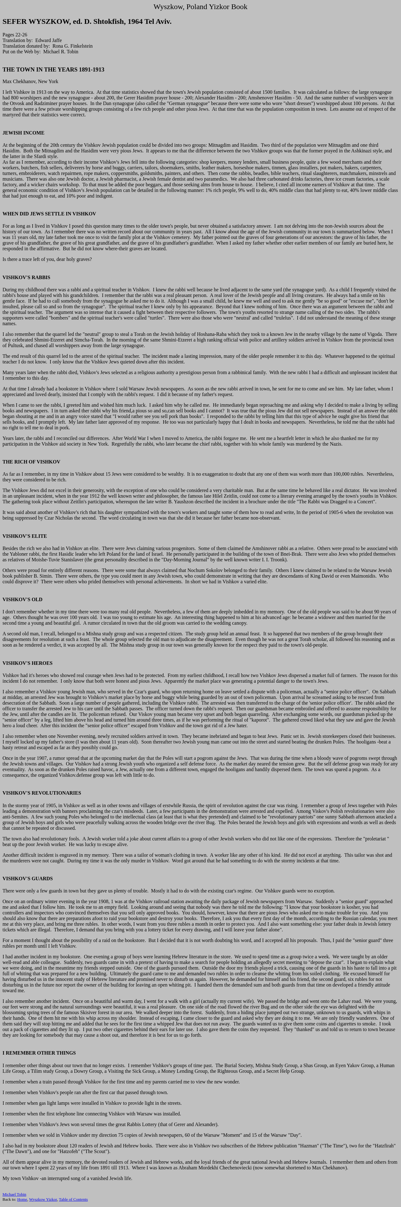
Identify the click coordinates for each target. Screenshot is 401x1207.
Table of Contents (73, 1199)
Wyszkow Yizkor (43, 1199)
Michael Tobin (14, 1194)
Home (22, 1199)
